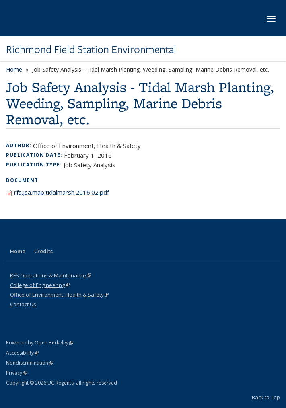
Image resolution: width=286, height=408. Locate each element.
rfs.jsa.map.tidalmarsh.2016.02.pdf (61, 192)
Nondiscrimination (29, 362)
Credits (43, 251)
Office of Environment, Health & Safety (59, 294)
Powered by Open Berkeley (39, 342)
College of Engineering (40, 285)
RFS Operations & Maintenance (50, 275)
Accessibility (22, 352)
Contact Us (23, 304)
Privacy (16, 372)
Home (14, 69)
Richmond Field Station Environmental (91, 49)
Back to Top (266, 397)
